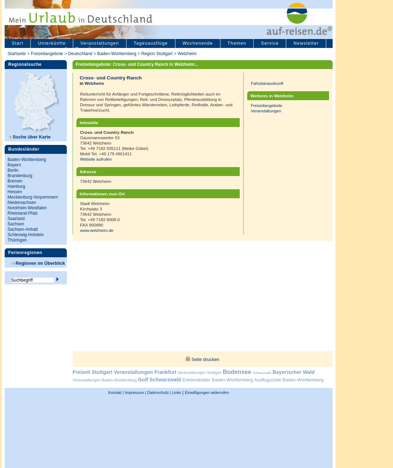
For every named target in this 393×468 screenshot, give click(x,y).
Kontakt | (116, 392)
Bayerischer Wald (294, 372)
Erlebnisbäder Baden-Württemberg (217, 379)
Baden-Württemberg (116, 53)
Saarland (16, 218)
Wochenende (198, 43)
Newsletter (306, 43)
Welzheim (187, 53)
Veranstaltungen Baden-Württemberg (105, 380)
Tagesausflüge (151, 43)
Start (17, 43)
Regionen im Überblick (38, 263)
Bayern (14, 164)
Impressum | (135, 392)
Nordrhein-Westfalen (27, 207)
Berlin (13, 170)
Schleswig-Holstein (26, 234)
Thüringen (17, 240)
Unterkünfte (52, 43)
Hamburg (16, 186)
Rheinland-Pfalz (23, 213)
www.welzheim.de (97, 230)
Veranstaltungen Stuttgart (200, 372)
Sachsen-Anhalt (23, 229)
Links (176, 392)
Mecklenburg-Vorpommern (33, 197)
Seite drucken (205, 359)
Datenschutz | (158, 392)
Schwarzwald (262, 373)
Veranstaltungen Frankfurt (145, 372)
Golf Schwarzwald (159, 379)
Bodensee (237, 372)
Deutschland (80, 53)
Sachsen (16, 223)
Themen (237, 43)
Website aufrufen (96, 159)
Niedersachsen (22, 202)
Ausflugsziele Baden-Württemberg (288, 379)
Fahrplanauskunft (267, 83)
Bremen (15, 181)
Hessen (15, 191)
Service (270, 43)
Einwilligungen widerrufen (207, 392)
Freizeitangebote (47, 53)
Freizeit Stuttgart (93, 372)
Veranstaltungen (99, 43)
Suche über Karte (29, 137)
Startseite (17, 53)
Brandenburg (20, 175)
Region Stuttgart (157, 53)
